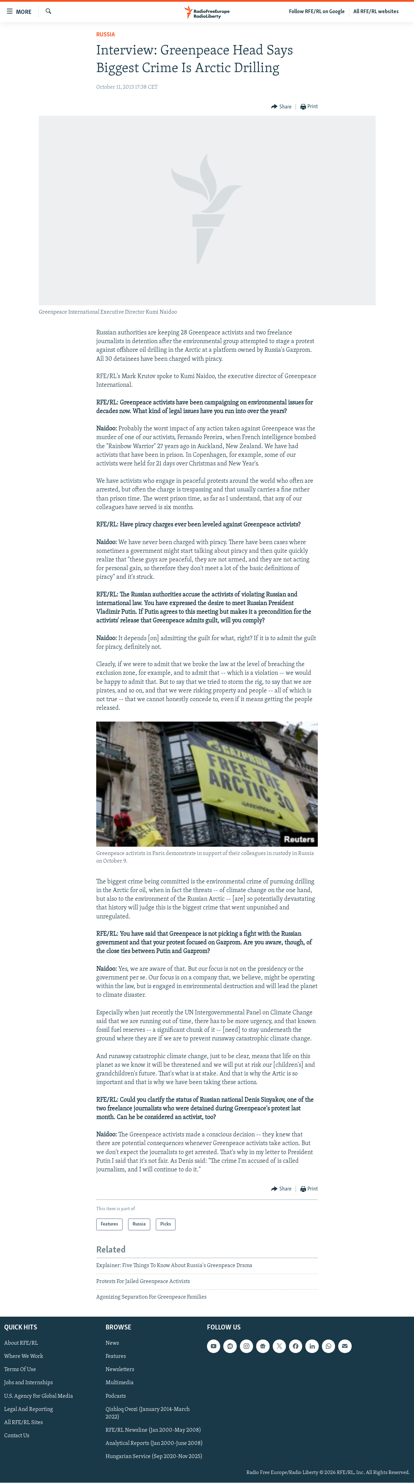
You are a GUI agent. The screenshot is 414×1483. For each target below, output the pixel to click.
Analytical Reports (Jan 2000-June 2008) (154, 1443)
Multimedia (120, 1383)
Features (116, 1357)
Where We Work (23, 1357)
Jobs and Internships (28, 1383)
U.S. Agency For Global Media (38, 1396)
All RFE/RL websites (376, 12)
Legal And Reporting (28, 1409)
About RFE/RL (21, 1343)
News (112, 1343)
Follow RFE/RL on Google (317, 12)
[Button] (281, 107)
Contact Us (16, 1436)
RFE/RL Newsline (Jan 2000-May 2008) (153, 1430)
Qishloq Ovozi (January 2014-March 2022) (148, 1413)
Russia (105, 35)
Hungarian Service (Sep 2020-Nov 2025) (154, 1456)
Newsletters (120, 1370)
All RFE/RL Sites (23, 1422)
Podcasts (116, 1396)
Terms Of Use (20, 1370)
